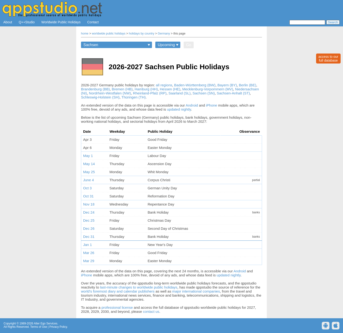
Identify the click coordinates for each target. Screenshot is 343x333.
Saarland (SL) (179, 93)
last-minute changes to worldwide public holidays (138, 287)
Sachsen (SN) (203, 93)
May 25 (89, 172)
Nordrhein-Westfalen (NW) (110, 93)
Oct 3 (87, 188)
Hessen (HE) (170, 89)
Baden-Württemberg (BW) (194, 85)
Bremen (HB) (122, 89)
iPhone (211, 105)
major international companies (196, 291)
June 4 (88, 180)
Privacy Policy (58, 326)
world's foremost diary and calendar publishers (118, 291)
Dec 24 (89, 212)
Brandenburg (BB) (95, 89)
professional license (117, 307)
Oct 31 (88, 196)
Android (192, 105)
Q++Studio (27, 22)
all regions (164, 85)
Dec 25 (89, 220)
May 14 (89, 164)
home (84, 33)
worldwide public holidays (109, 33)
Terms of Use (38, 326)
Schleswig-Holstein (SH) (100, 97)
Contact (93, 22)
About (7, 22)
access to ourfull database (328, 58)
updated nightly (179, 109)
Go (188, 45)
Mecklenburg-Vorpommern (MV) (207, 89)
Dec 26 (89, 228)
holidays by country (141, 33)
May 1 (88, 156)
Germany (164, 33)
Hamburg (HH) (146, 89)
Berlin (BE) (247, 85)
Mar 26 (88, 253)
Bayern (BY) (227, 85)
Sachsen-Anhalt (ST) (233, 93)
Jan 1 (87, 245)
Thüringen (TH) (133, 97)
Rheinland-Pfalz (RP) (149, 93)
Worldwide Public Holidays (61, 22)
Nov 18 (89, 204)
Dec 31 (89, 237)
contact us (151, 311)
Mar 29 (88, 261)
